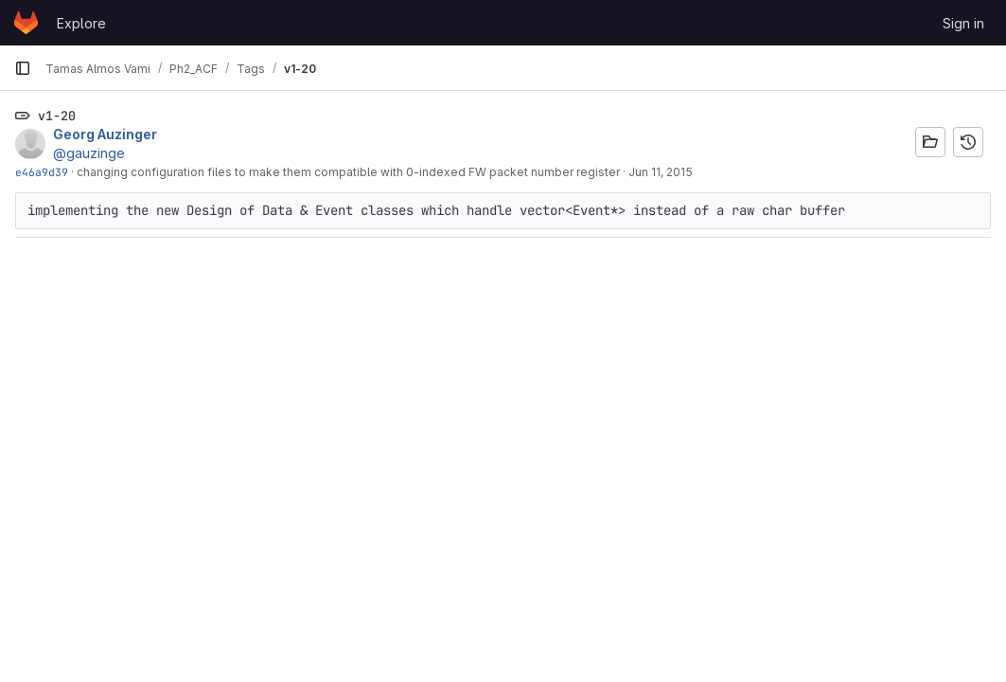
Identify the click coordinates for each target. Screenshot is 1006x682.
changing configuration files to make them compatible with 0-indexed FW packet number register (348, 172)
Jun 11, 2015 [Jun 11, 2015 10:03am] (660, 172)
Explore (81, 23)
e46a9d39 (41, 172)
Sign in (963, 23)
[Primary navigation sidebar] (23, 68)
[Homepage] (26, 23)
